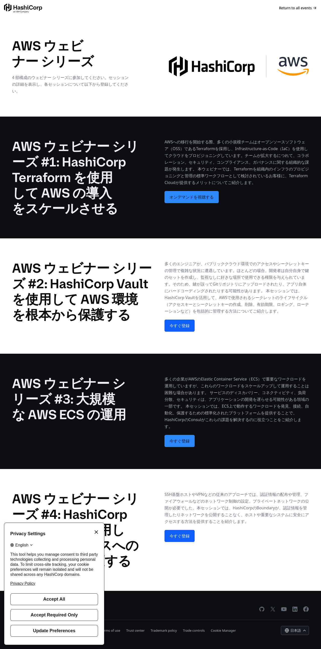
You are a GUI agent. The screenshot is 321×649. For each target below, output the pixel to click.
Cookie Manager (223, 630)
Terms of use (110, 630)
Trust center (135, 630)
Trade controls (194, 630)
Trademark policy (164, 630)
